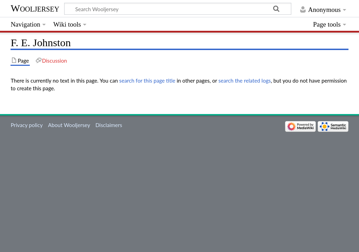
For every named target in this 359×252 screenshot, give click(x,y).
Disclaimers (108, 125)
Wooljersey (35, 8)
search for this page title (147, 80)
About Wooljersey (69, 125)
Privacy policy (26, 125)
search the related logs (244, 80)
